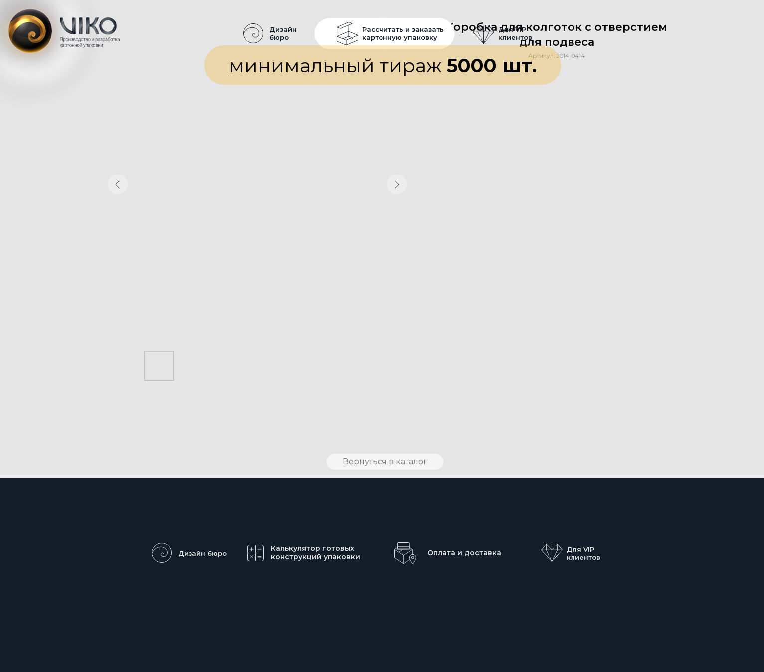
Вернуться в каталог (385, 461)
